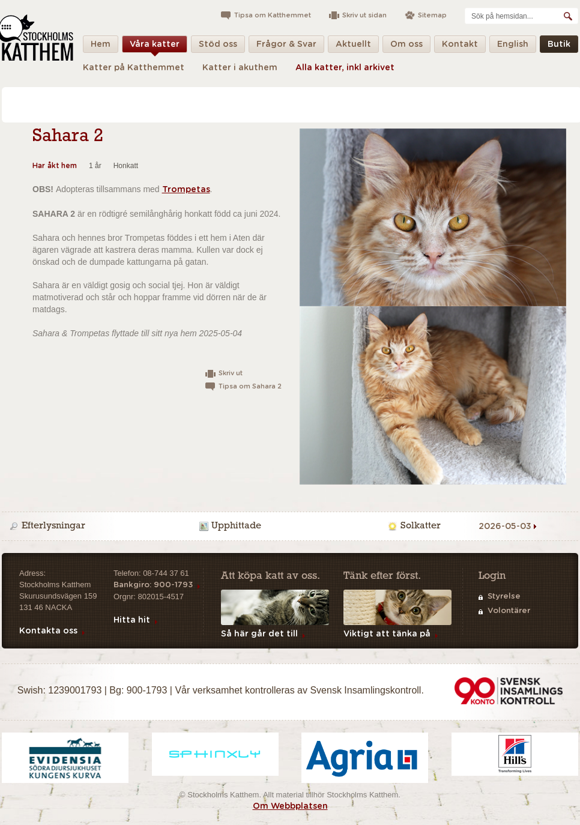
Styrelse (504, 596)
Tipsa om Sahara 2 (250, 386)
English (512, 46)
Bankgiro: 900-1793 (153, 585)
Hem (100, 46)
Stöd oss (218, 46)
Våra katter (155, 46)
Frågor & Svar (286, 46)
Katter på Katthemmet (133, 68)
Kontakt (460, 46)
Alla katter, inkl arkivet (344, 68)
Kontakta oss (48, 631)
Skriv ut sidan (364, 15)
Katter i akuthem (239, 68)
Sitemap (432, 15)
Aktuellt (353, 46)
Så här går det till (259, 634)
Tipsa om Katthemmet (272, 15)
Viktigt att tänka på (386, 634)
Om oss (406, 46)
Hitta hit (131, 620)
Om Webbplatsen (290, 806)
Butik (559, 46)
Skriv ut (231, 373)
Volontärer (509, 611)
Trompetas (186, 190)
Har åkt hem (54, 165)
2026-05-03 (505, 526)
